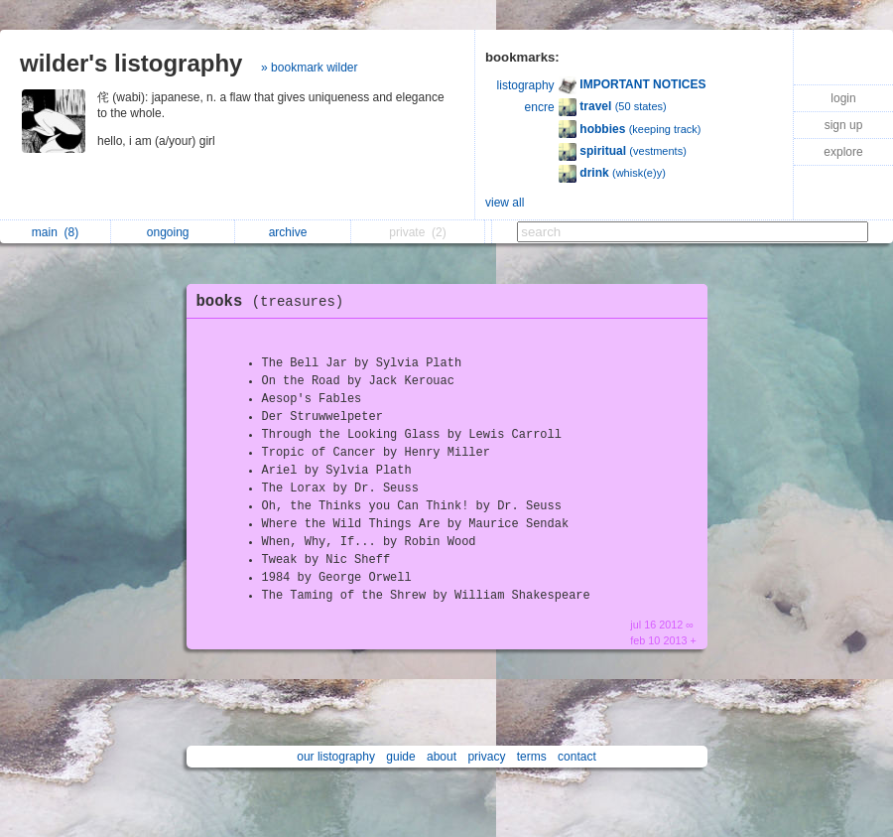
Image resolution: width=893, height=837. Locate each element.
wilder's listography (131, 63)
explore (843, 152)
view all (504, 202)
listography (526, 85)
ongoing (173, 232)
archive (293, 232)
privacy (486, 757)
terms (532, 757)
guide (400, 757)
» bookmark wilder (309, 67)
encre (540, 107)
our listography (336, 757)
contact (577, 757)
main (55, 232)
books (275, 302)
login (842, 98)
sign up (844, 125)
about (441, 757)
